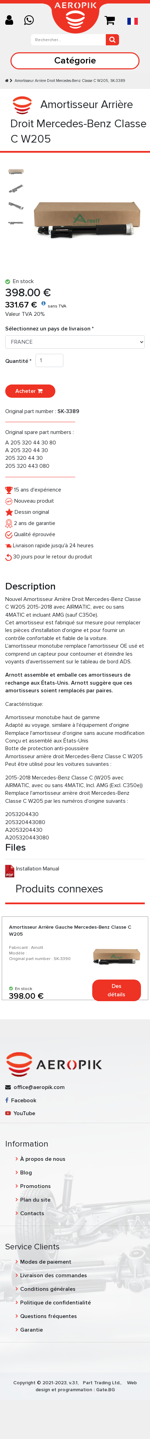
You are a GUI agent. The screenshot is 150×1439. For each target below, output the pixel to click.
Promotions (35, 1186)
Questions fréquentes (48, 1316)
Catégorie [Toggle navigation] (75, 60)
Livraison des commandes (53, 1275)
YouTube (20, 1113)
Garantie (31, 1329)
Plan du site (35, 1199)
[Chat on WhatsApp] (31, 21)
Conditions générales (48, 1289)
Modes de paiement (45, 1261)
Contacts (32, 1213)
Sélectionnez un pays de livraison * (49, 328)
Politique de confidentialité (55, 1302)
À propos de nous (42, 1159)
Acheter (30, 391)
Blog (26, 1172)
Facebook (20, 1100)
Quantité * (20, 361)
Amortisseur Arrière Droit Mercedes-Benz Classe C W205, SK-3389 (70, 80)
